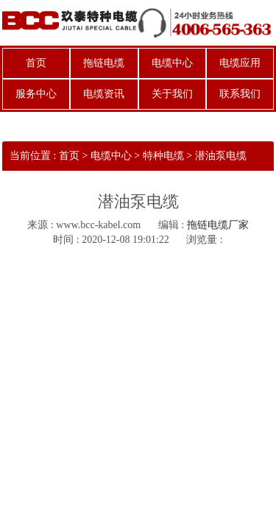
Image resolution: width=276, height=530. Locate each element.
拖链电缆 (103, 62)
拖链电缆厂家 (218, 224)
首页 (36, 62)
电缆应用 (240, 62)
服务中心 (36, 93)
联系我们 (240, 93)
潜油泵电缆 (221, 155)
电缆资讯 (103, 93)
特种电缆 (163, 155)
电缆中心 (172, 62)
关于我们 (172, 93)
